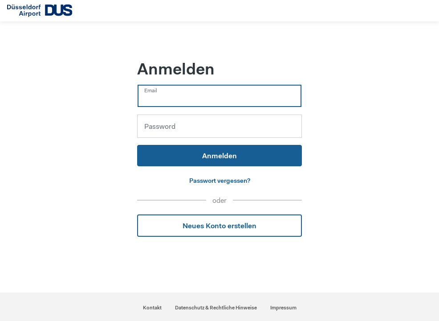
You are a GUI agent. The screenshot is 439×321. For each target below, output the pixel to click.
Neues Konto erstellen (219, 225)
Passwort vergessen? (219, 181)
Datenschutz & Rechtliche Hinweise (216, 308)
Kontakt (152, 308)
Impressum (283, 308)
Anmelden (219, 155)
